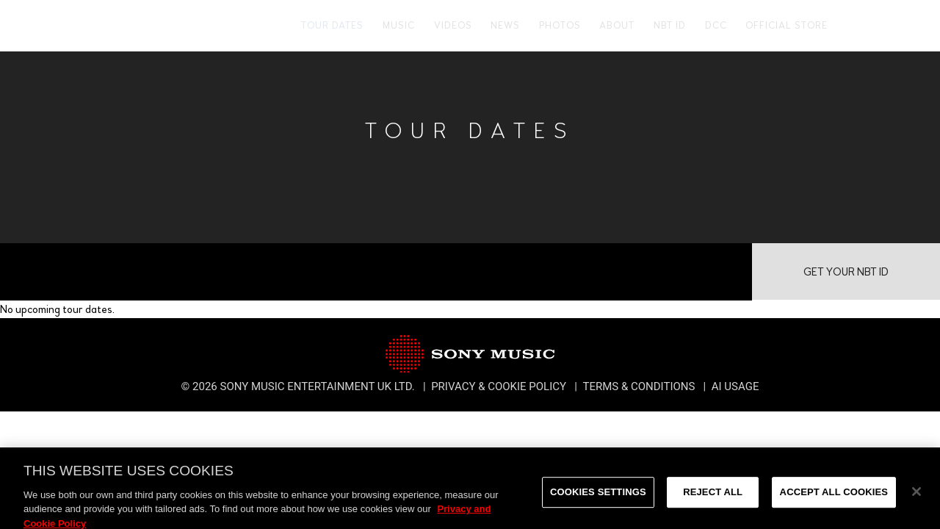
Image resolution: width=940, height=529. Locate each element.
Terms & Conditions (640, 386)
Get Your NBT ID (846, 271)
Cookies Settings (598, 498)
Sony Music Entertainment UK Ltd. (319, 386)
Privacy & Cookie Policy (500, 386)
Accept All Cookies (834, 498)
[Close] (916, 498)
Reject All (712, 498)
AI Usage (735, 386)
